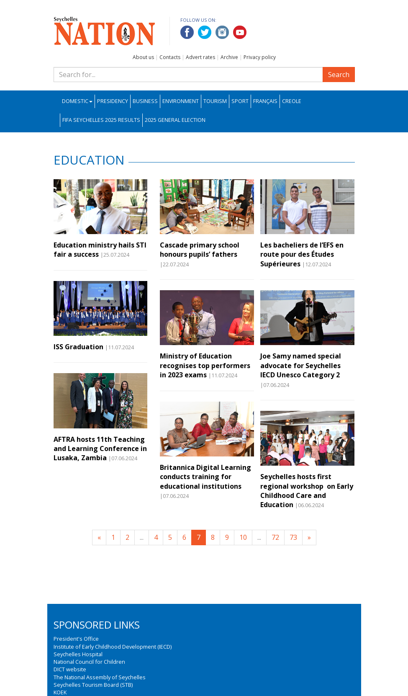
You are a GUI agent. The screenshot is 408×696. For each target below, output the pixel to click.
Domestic (77, 101)
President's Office (76, 638)
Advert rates (200, 57)
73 (293, 537)
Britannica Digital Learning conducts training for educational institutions (205, 477)
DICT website (70, 669)
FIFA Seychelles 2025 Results (101, 120)
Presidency (112, 101)
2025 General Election (175, 120)
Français (265, 101)
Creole (291, 101)
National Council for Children (89, 661)
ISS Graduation (78, 346)
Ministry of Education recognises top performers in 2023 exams (205, 365)
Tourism (215, 101)
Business (145, 101)
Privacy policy (260, 57)
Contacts (169, 57)
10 (243, 537)
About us (143, 57)
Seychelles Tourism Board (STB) (93, 684)
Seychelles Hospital (78, 654)
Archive (229, 57)
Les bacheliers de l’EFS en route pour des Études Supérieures (302, 254)
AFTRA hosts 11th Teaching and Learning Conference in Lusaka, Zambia (100, 449)
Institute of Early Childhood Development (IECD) (113, 646)
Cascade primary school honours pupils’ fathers (199, 249)
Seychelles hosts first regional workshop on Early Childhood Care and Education (306, 490)
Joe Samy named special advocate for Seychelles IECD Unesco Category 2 (300, 365)
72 (275, 537)
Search (338, 74)
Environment (180, 101)
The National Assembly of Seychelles (100, 677)
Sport (240, 101)
